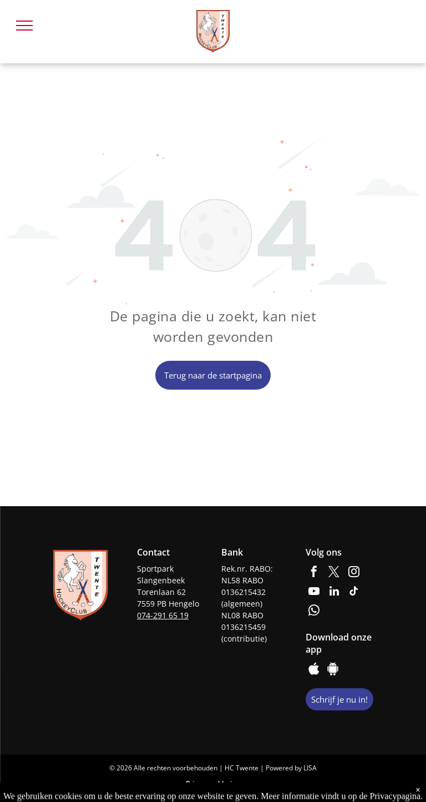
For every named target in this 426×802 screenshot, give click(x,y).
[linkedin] (334, 592)
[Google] (332, 670)
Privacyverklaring (213, 783)
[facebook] (314, 573)
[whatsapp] (314, 612)
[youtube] (314, 592)
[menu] (24, 25)
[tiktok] (354, 592)
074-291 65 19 (163, 615)
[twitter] (334, 573)
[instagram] (354, 573)
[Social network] (314, 670)
